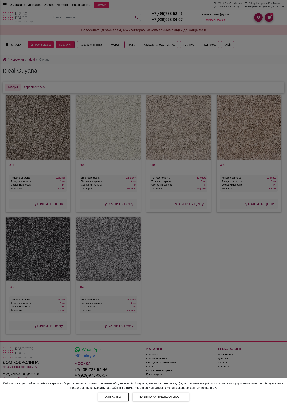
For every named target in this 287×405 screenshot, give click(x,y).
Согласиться (113, 396)
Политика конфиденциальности (160, 396)
